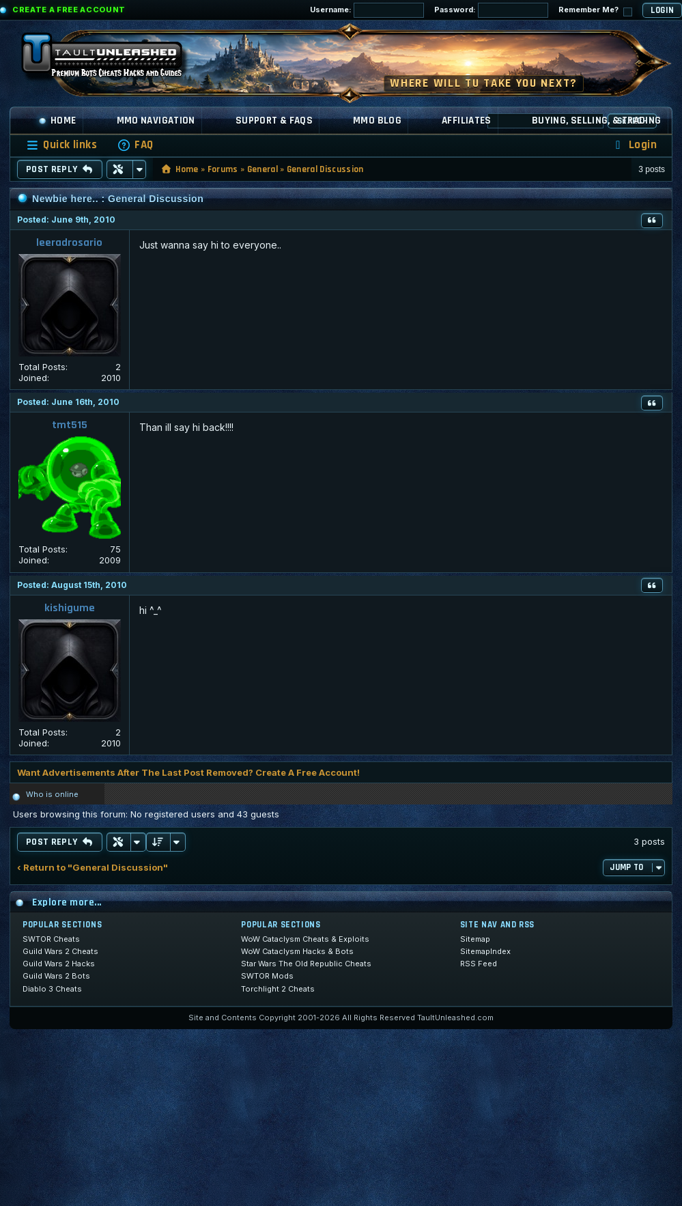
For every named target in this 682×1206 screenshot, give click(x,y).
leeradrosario (69, 243)
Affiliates (467, 120)
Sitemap (475, 939)
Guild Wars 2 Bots (56, 976)
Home (57, 120)
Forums (223, 169)
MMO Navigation (156, 120)
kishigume (69, 608)
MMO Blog (377, 120)
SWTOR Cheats (51, 939)
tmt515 (69, 425)
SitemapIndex (485, 951)
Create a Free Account (69, 9)
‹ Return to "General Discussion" (92, 868)
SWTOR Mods (267, 976)
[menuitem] (135, 145)
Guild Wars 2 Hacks (59, 963)
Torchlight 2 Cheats (278, 989)
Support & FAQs (274, 120)
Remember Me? (595, 10)
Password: (491, 10)
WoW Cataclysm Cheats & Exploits (305, 939)
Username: (367, 10)
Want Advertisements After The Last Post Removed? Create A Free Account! (188, 772)
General (262, 169)
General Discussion (325, 169)
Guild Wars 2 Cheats (60, 951)
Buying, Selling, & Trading (597, 120)
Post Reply (60, 169)
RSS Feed (478, 963)
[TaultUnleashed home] (112, 59)
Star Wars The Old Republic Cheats (306, 963)
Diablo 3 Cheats (52, 989)
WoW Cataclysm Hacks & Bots (297, 951)
